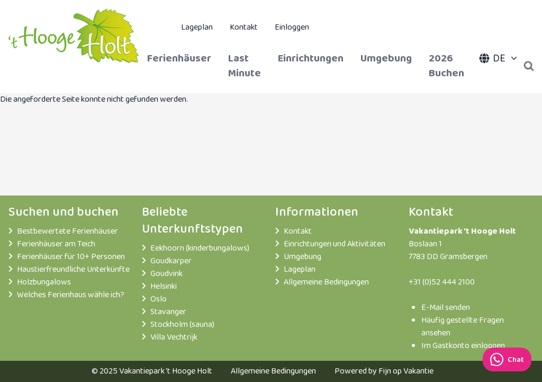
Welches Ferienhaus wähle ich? (70, 295)
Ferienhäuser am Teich (56, 244)
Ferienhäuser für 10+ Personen (71, 257)
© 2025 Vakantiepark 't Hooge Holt (152, 371)
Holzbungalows (44, 282)
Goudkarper (171, 261)
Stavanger (168, 312)
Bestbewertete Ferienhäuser (67, 231)
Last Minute (244, 66)
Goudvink (166, 274)
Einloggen (292, 27)
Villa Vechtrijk (173, 337)
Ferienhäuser (179, 58)
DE (499, 58)
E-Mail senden (445, 307)
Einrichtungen (311, 58)
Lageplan (197, 27)
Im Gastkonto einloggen (463, 345)
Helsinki (163, 286)
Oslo (158, 299)
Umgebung (386, 58)
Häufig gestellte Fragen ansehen (462, 327)
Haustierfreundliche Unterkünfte (73, 269)
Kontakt (244, 27)
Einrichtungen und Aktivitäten (334, 244)
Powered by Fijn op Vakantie (384, 371)
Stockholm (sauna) (182, 324)
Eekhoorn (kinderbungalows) (199, 248)
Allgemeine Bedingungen (326, 282)
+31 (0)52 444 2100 (442, 282)
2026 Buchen (446, 66)
